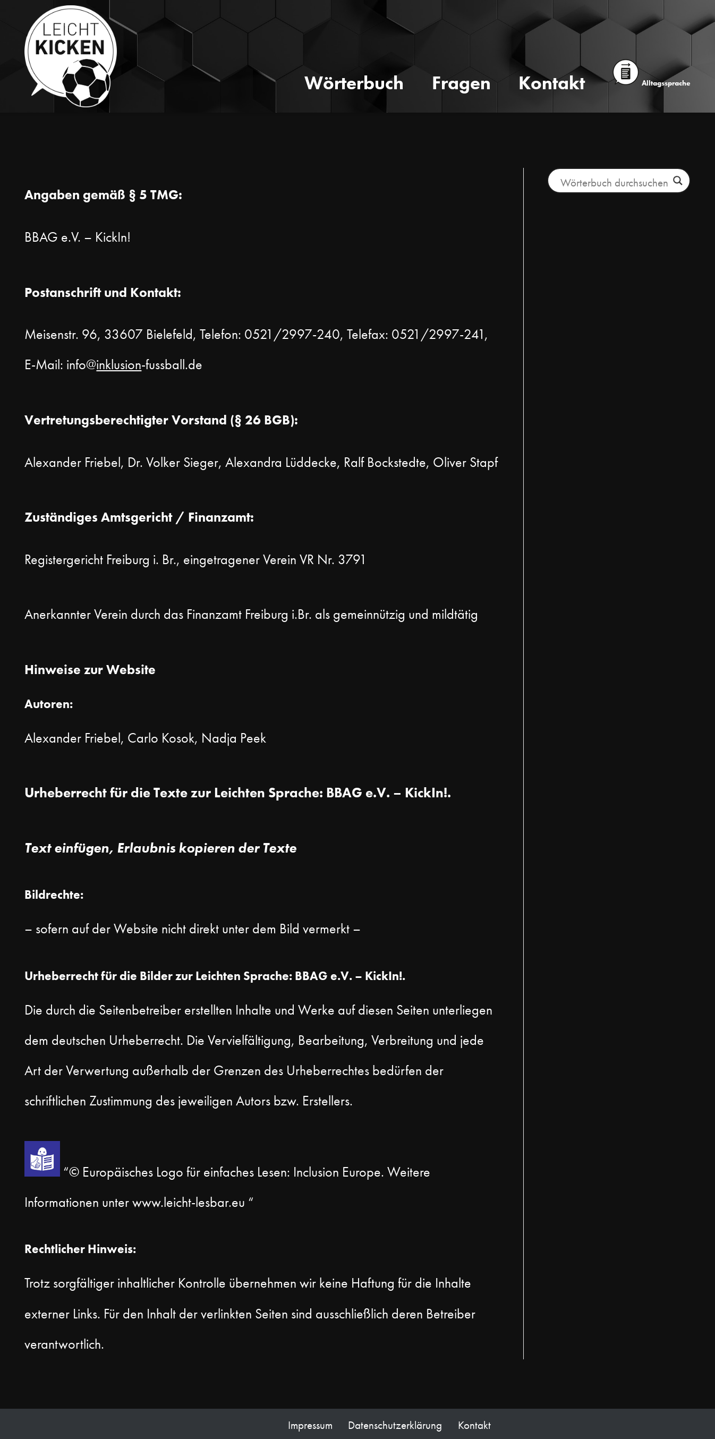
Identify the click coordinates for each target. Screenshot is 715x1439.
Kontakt (551, 83)
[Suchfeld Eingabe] (613, 182)
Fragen (461, 83)
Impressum (310, 1425)
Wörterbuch (354, 83)
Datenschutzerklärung (395, 1425)
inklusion (118, 364)
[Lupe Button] (677, 180)
